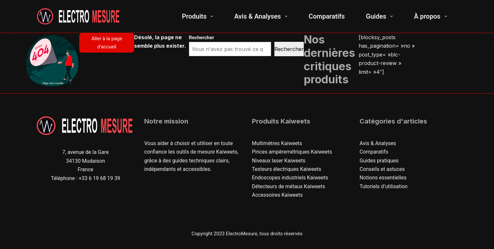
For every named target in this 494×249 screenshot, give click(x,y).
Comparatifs (327, 16)
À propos (432, 16)
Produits (199, 16)
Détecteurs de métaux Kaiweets (288, 186)
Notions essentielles (383, 177)
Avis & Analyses (262, 16)
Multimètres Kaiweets (277, 143)
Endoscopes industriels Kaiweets (290, 177)
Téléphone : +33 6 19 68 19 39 (85, 178)
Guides (380, 16)
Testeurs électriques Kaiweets (286, 169)
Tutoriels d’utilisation (384, 186)
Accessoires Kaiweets (277, 195)
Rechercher (289, 49)
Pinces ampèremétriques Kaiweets (292, 152)
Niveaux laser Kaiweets (279, 161)
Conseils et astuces (382, 169)
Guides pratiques (379, 161)
